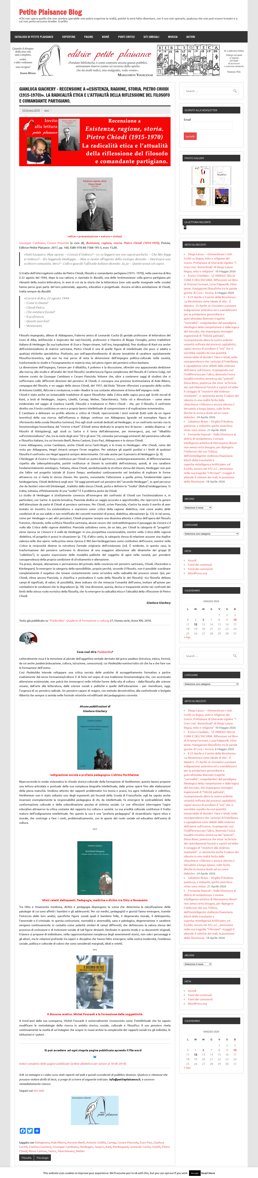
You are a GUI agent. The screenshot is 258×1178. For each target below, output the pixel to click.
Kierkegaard (120, 1146)
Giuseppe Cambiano (65, 1146)
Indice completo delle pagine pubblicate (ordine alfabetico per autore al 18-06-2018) (72, 1063)
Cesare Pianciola (128, 1142)
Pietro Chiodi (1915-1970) (141, 243)
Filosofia (26, 1157)
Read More (208, 1173)
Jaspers (99, 1146)
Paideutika (104, 652)
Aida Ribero (58, 1142)
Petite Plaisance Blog (50, 12)
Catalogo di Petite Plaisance (34, 37)
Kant (108, 1146)
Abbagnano (42, 1142)
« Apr (187, 692)
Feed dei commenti (200, 624)
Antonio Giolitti (96, 1142)
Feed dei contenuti (200, 619)
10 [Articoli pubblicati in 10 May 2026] (234, 674)
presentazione (88, 236)
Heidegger (86, 1146)
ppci (46, 110)
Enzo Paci (146, 1142)
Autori (190, 37)
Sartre (52, 1151)
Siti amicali (151, 37)
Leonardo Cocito (140, 1146)
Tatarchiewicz (66, 1151)
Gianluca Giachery (40, 1146)
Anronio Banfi (76, 1142)
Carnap (111, 1142)
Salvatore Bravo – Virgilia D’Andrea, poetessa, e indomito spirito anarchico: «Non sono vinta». (208, 480)
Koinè (105, 37)
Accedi (192, 615)
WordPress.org (197, 628)
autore (105, 236)
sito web (39, 1090)
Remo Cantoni (38, 1151)
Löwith (156, 1146)
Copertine (68, 37)
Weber (80, 1151)
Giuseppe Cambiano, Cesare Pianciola (44, 243)
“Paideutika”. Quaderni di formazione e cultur (78, 620)
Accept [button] (195, 1173)
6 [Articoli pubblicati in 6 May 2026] (203, 674)
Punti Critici (126, 37)
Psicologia (42, 1157)
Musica (173, 37)
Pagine (88, 37)
